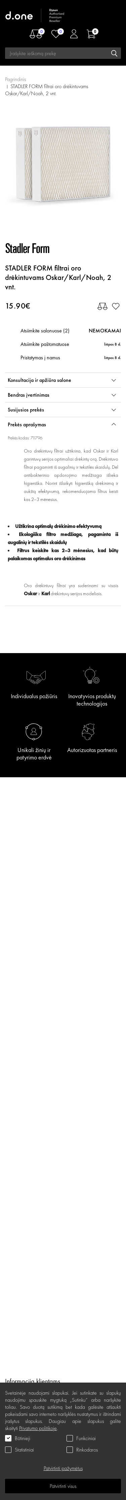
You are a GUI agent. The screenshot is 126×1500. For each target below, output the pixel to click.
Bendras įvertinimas (28, 394)
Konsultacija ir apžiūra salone (39, 380)
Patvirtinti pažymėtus (63, 1468)
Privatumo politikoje (38, 1428)
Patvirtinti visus (63, 1486)
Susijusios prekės (26, 409)
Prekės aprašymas (27, 424)
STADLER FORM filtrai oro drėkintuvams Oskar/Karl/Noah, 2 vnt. (46, 90)
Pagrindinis (15, 79)
